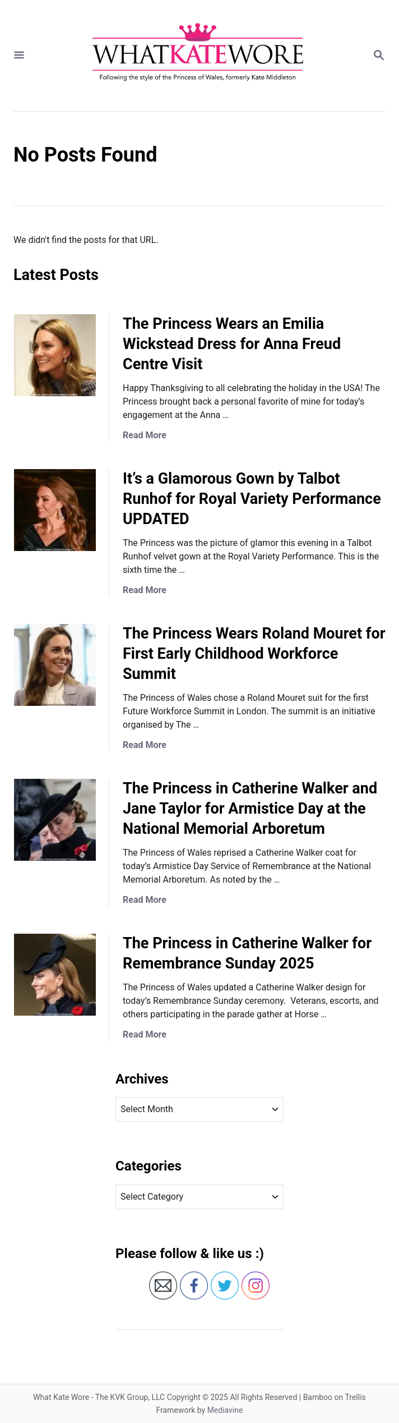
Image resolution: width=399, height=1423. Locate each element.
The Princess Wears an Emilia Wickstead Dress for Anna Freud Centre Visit (232, 344)
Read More (144, 435)
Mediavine (225, 1410)
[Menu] (19, 56)
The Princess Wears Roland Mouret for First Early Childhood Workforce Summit (254, 654)
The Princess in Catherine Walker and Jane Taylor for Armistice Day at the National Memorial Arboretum (250, 808)
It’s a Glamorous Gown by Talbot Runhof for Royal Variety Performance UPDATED (252, 499)
